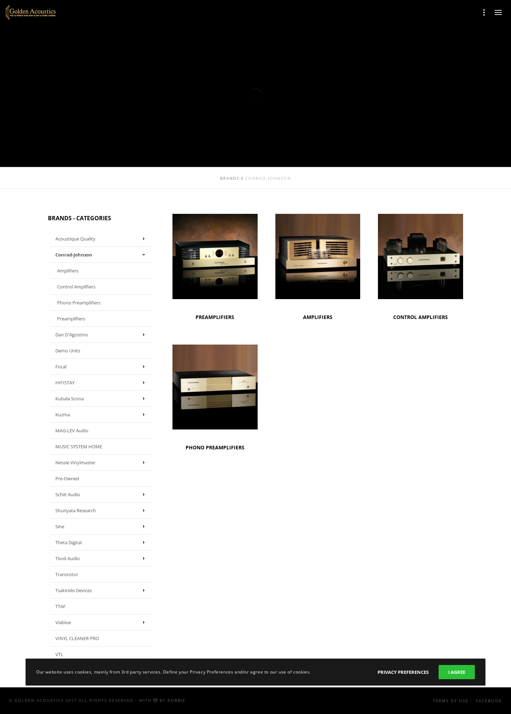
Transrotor (66, 574)
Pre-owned (67, 478)
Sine (101, 526)
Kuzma (101, 414)
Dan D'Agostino (101, 334)
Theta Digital (101, 542)
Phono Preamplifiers (78, 302)
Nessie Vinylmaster (101, 462)
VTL (59, 654)
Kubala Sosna (101, 398)
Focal (101, 366)
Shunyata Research (101, 510)
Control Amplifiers (76, 286)
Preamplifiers (71, 318)
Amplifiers (67, 270)
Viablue (101, 622)
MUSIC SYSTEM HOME (78, 446)
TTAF (60, 606)
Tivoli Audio (101, 558)
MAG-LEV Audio (71, 430)
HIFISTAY (101, 382)
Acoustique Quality (101, 238)
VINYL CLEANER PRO (77, 638)
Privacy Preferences (403, 672)
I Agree (456, 672)
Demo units (67, 350)
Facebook (489, 700)
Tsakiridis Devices (101, 590)
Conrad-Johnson (101, 254)
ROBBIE (176, 700)
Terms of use (450, 700)
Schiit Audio (101, 494)
